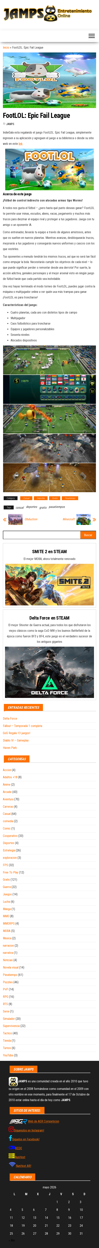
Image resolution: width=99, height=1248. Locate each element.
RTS (5, 1004)
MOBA (6, 931)
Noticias (8, 960)
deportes (31, 507)
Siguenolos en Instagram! (29, 1130)
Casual (26, 498)
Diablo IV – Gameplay (16, 740)
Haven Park (10, 748)
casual (20, 507)
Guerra (7, 887)
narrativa (8, 953)
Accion (7, 770)
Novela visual (10, 967)
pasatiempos (57, 507)
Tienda (7, 1040)
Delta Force (10, 718)
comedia (8, 821)
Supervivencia (11, 1026)
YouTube (8, 1055)
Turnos (7, 1048)
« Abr (12, 1240)
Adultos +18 (10, 777)
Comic (7, 828)
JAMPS (10, 124)
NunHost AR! (23, 1166)
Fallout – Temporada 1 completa (22, 726)
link (21, 144)
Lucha (6, 901)
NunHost (20, 1157)
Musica (7, 938)
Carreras (8, 806)
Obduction (30, 519)
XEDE (18, 1148)
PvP (5, 989)
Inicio (6, 47)
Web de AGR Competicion (43, 1121)
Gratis (54, 498)
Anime (6, 784)
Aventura (8, 799)
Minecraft (69, 519)
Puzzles (8, 982)
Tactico (7, 1033)
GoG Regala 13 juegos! (16, 733)
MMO (6, 916)
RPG (5, 997)
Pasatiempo (70, 498)
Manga (7, 909)
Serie (6, 1011)
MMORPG (9, 923)
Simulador (9, 1019)
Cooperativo (10, 836)
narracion (8, 945)
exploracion (10, 858)
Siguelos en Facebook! (25, 1139)
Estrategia (9, 850)
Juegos (7, 894)
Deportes (41, 498)
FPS (5, 865)
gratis (42, 507)
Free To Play (10, 872)
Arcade (7, 792)
